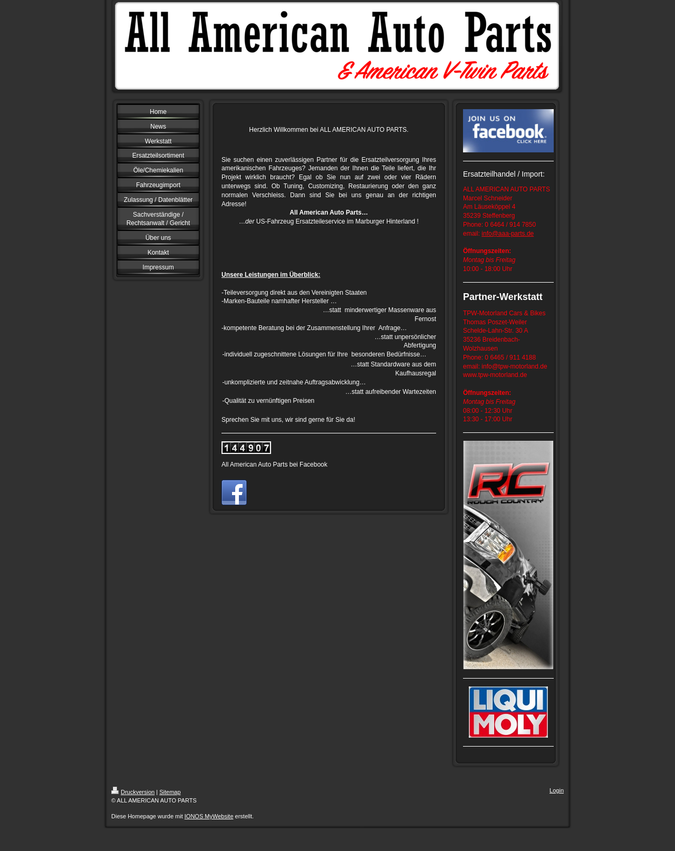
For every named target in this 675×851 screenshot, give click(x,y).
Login (556, 790)
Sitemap (169, 792)
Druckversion (133, 792)
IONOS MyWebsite (209, 816)
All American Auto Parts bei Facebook (274, 464)
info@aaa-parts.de (507, 233)
